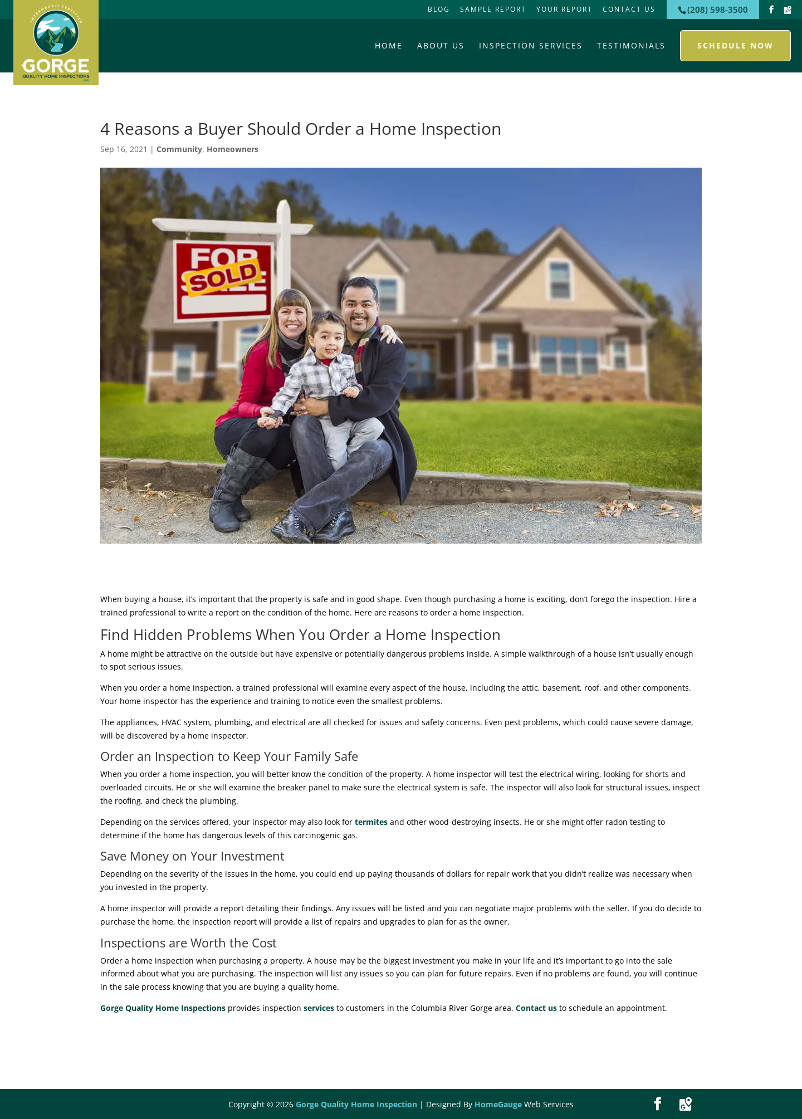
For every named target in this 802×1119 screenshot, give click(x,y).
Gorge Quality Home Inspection (356, 1104)
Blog (439, 9)
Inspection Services (531, 46)
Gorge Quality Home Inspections (163, 1008)
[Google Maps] (787, 10)
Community (179, 149)
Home (389, 46)
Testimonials (631, 46)
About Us (440, 46)
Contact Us (629, 9)
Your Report (564, 9)
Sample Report (493, 9)
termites (371, 822)
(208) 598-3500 (717, 9)
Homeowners (232, 149)
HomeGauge (498, 1104)
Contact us (536, 1008)
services (319, 1008)
